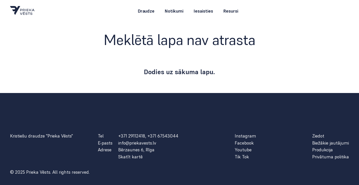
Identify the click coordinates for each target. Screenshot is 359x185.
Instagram (245, 136)
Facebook (244, 143)
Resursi (230, 11)
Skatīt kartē (130, 157)
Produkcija (322, 150)
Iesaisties (203, 11)
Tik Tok (242, 157)
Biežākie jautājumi (330, 143)
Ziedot (318, 136)
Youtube (243, 150)
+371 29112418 (131, 136)
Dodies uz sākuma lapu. (179, 72)
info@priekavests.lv (137, 143)
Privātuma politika (330, 157)
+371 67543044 (162, 136)
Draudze (146, 11)
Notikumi (174, 11)
